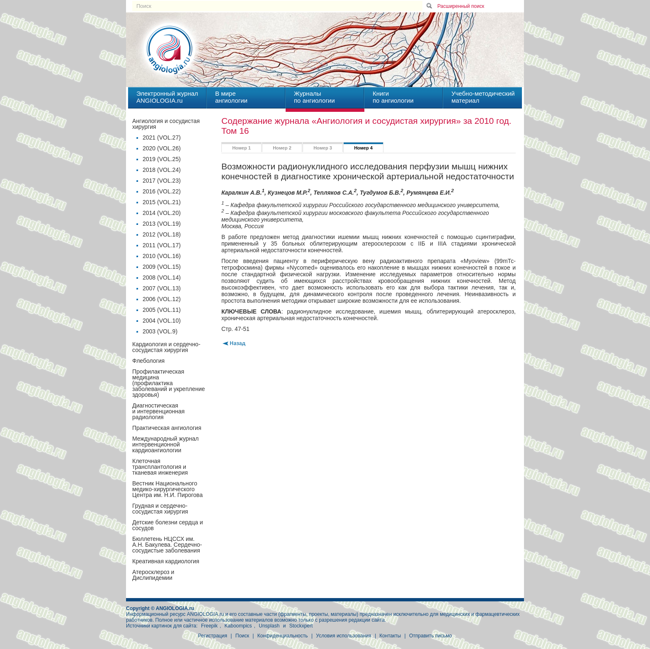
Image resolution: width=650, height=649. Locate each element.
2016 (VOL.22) (162, 191)
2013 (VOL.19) (162, 223)
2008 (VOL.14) (162, 277)
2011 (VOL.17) (162, 245)
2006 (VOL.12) (162, 299)
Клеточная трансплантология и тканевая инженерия (160, 467)
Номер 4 (363, 147)
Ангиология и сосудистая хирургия (166, 124)
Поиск (242, 636)
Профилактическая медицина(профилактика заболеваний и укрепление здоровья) (168, 383)
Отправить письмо (430, 636)
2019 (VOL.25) (162, 159)
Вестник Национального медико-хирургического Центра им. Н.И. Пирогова (167, 489)
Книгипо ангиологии (393, 97)
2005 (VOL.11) (162, 309)
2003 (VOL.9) (160, 331)
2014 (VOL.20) (162, 213)
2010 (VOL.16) (162, 256)
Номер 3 (322, 147)
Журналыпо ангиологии (314, 97)
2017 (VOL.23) (162, 180)
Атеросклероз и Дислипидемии (153, 575)
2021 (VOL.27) (162, 137)
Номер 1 (241, 147)
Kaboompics (238, 626)
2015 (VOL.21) (162, 202)
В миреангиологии (231, 97)
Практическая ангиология (166, 428)
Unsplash (269, 626)
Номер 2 (282, 147)
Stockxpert (301, 626)
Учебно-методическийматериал (483, 97)
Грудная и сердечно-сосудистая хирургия (160, 508)
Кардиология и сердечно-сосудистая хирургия (166, 347)
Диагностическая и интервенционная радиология (158, 411)
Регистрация (212, 636)
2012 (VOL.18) (162, 234)
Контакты (390, 636)
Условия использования (343, 636)
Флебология (148, 360)
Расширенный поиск (460, 6)
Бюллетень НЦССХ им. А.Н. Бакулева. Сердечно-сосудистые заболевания (167, 545)
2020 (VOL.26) (162, 148)
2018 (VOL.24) (162, 169)
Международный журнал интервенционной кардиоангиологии (165, 444)
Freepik (209, 626)
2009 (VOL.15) (162, 266)
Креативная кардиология (165, 561)
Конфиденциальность (282, 636)
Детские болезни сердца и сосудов (167, 525)
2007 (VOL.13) (162, 288)
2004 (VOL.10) (162, 320)
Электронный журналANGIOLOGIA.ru (167, 97)
